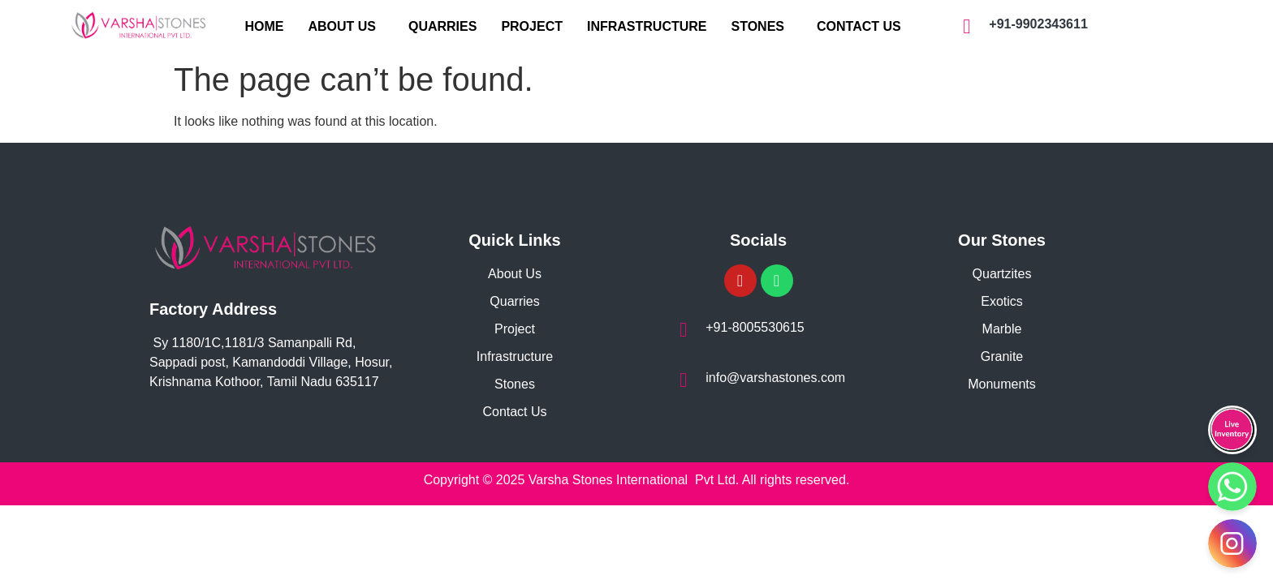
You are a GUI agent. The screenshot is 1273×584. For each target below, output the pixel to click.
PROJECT (532, 26)
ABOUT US (342, 26)
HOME (263, 26)
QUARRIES (442, 26)
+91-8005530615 (755, 327)
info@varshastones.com (775, 377)
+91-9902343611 (1038, 24)
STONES (758, 26)
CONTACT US (859, 26)
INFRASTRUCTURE (647, 26)
